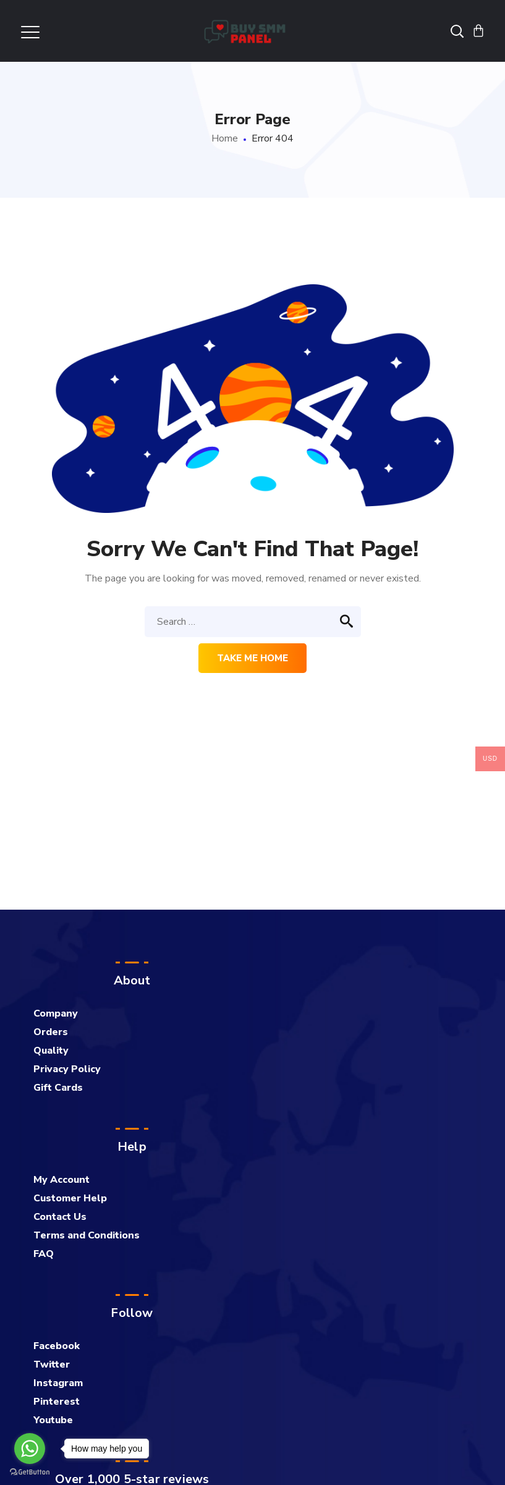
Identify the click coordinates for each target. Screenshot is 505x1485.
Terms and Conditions (86, 1235)
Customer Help (70, 1198)
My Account (61, 1180)
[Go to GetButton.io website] (29, 1472)
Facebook (56, 1346)
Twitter (51, 1364)
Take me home (252, 658)
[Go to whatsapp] (29, 1448)
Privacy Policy (67, 1069)
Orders (50, 1032)
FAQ (43, 1254)
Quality (51, 1050)
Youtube (53, 1420)
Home (224, 138)
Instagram (58, 1383)
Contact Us (60, 1217)
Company (55, 1013)
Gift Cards (58, 1087)
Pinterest (56, 1401)
